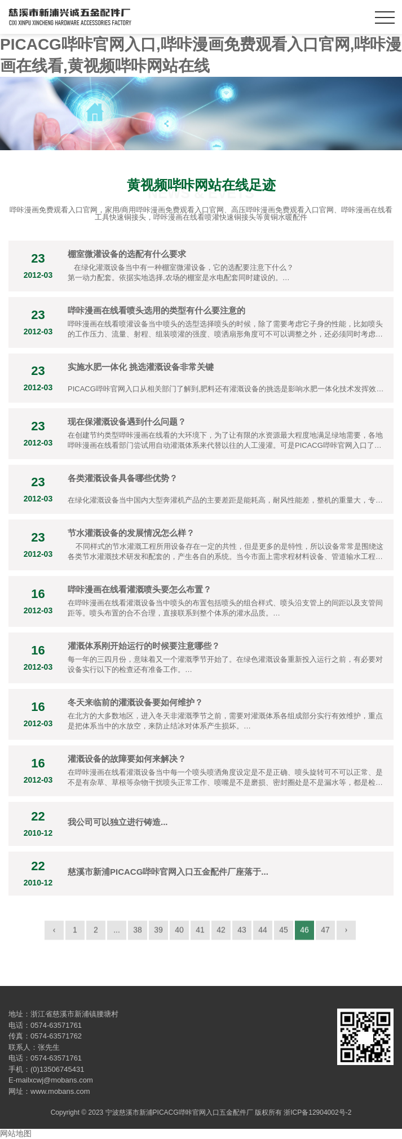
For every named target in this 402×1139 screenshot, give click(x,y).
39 (158, 932)
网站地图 (16, 1133)
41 (200, 932)
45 (283, 932)
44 (262, 932)
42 (221, 932)
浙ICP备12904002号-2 (317, 1112)
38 (137, 932)
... (116, 932)
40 (179, 932)
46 (304, 932)
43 (241, 932)
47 (325, 932)
